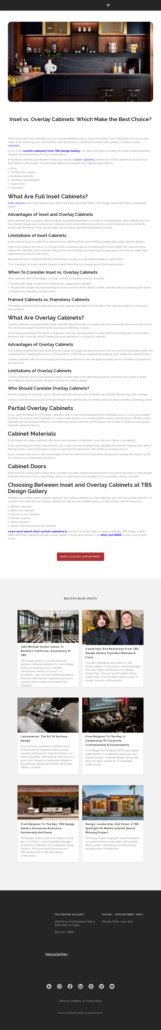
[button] (108, 5)
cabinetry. (14, 145)
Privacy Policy (94, 1001)
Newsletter (57, 954)
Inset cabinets (16, 203)
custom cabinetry (84, 159)
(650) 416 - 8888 (64, 932)
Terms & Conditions (70, 1001)
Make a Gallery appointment (80, 556)
